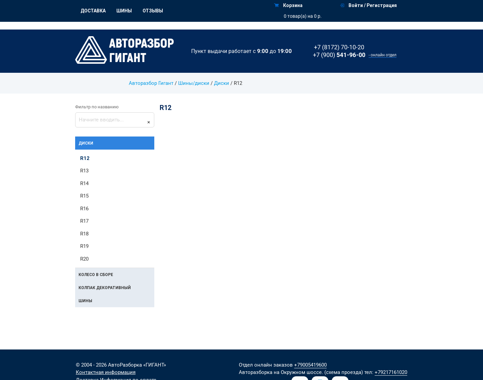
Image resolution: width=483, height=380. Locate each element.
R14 (84, 183)
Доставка (93, 11)
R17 (84, 221)
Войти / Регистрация (368, 5)
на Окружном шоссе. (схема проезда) (318, 372)
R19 (84, 246)
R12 (85, 158)
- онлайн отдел (382, 55)
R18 (84, 234)
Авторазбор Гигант (151, 83)
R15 (84, 196)
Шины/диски (193, 83)
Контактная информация (106, 372)
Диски (221, 83)
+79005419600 (310, 365)
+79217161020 (391, 372)
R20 (84, 259)
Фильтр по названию (97, 106)
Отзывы (153, 11)
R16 (84, 209)
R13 (84, 171)
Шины (124, 11)
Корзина (288, 5)
